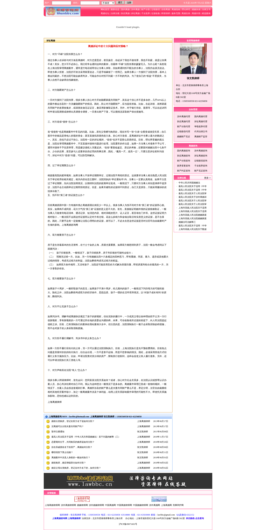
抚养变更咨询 (183, 165)
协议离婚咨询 (183, 155)
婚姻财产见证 (183, 136)
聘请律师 (165, 13)
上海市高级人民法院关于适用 (193, 207)
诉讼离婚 (135, 13)
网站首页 (105, 9)
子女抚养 (145, 13)
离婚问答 (196, 13)
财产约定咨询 (183, 170)
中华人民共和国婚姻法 (189, 182)
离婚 (80, 60)
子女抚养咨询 (200, 165)
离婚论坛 (105, 13)
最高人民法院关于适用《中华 (193, 186)
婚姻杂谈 (195, 9)
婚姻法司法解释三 (187, 222)
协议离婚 (125, 13)
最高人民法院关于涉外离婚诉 (193, 197)
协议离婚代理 (183, 121)
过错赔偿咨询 (200, 160)
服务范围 (176, 13)
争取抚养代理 (200, 126)
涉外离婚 (135, 9)
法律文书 (206, 9)
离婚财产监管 (200, 136)
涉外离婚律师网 (68, 505)
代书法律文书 (200, 131)
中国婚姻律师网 (140, 505)
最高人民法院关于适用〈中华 (193, 225)
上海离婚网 (166, 505)
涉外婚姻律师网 (96, 505)
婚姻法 (151, 147)
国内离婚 (125, 9)
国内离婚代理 (200, 116)
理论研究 (186, 9)
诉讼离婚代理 (200, 121)
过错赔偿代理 (183, 131)
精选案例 (206, 13)
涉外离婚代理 (183, 116)
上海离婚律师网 (52, 505)
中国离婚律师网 (124, 505)
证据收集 (155, 13)
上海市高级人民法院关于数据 (193, 229)
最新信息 (115, 9)
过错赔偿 (155, 9)
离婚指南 (176, 9)
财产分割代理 (183, 126)
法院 (68, 370)
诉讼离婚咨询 (200, 155)
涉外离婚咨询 (200, 150)
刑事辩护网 (178, 505)
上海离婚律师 (55, 402)
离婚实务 (185, 13)
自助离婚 (165, 9)
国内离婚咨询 (183, 150)
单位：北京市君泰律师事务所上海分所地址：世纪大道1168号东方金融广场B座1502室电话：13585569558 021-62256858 (193, 93)
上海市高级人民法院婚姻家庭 (193, 215)
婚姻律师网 (82, 505)
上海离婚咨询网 (70, 224)
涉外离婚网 (154, 505)
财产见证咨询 (200, 170)
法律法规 (115, 13)
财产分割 (145, 9)
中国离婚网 (110, 505)
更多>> (207, 178)
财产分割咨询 (183, 160)
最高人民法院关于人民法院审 (193, 193)
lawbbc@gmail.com (166, 515)
